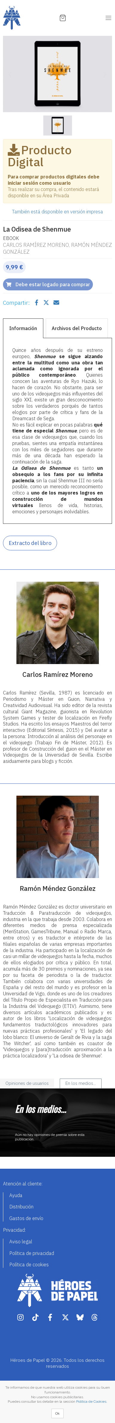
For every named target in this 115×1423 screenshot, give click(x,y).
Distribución (21, 1207)
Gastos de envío (26, 1218)
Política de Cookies (91, 1401)
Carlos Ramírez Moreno (36, 244)
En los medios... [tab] (80, 1083)
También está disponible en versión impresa (57, 212)
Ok (57, 1413)
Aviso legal (20, 1242)
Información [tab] (23, 328)
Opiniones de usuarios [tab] (27, 1083)
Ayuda (15, 1195)
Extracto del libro (30, 543)
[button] (11, 74)
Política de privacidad (31, 1253)
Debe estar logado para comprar (48, 284)
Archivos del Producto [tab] (77, 328)
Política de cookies (29, 1265)
